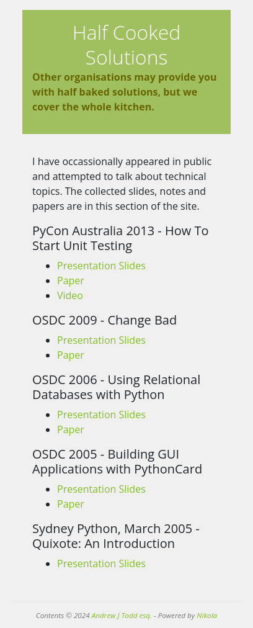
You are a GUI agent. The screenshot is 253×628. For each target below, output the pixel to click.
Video (70, 295)
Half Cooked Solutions (127, 44)
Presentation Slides (101, 265)
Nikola (207, 615)
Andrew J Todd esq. (122, 615)
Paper (70, 280)
